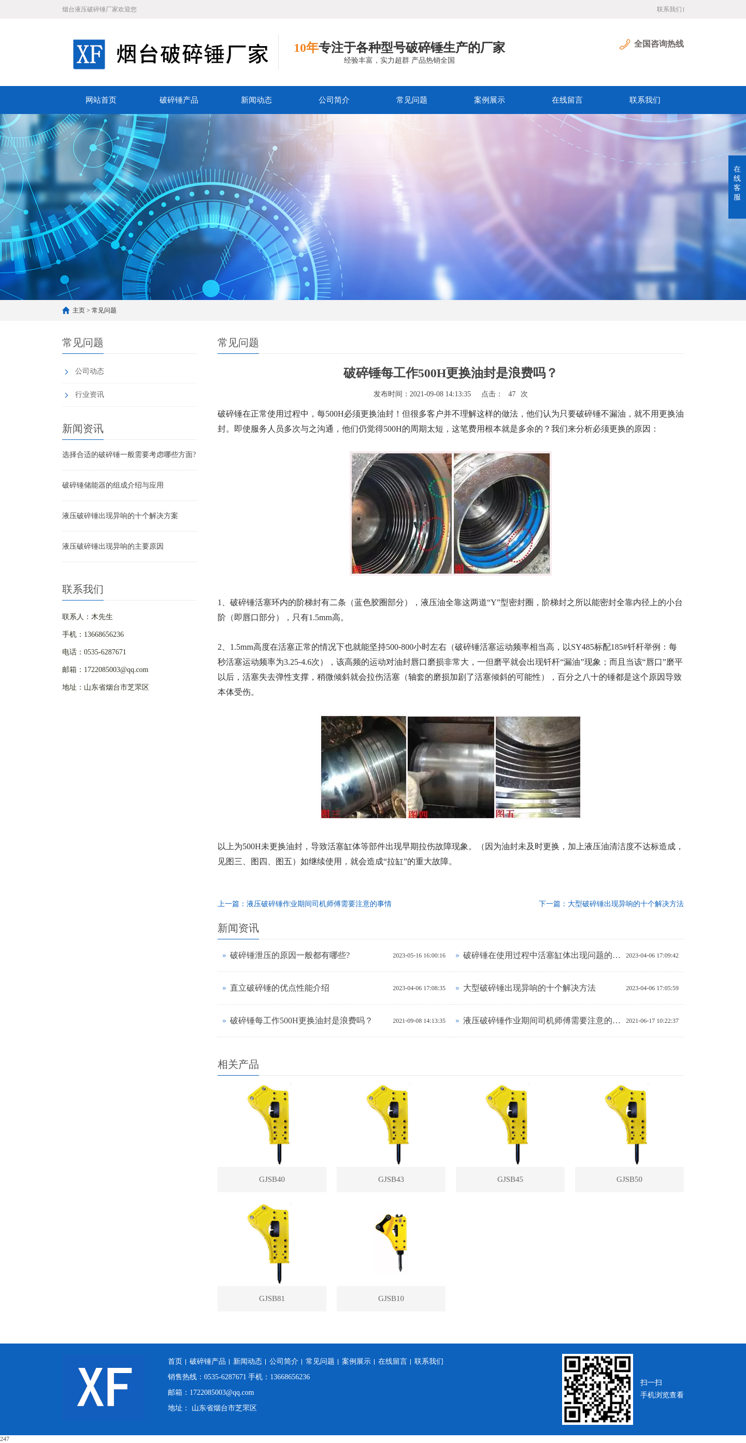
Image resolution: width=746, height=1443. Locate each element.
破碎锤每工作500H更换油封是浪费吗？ (301, 1020)
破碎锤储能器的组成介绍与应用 (113, 485)
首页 (175, 1361)
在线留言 (567, 100)
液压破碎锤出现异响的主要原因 (113, 546)
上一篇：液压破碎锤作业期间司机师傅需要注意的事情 (305, 904)
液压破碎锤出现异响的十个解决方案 (120, 516)
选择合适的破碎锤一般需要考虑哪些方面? (129, 455)
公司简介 (334, 100)
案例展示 (489, 100)
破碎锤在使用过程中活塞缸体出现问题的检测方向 (542, 955)
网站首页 (101, 100)
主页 (79, 310)
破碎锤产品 (179, 100)
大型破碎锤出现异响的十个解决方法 (529, 987)
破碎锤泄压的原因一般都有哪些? (290, 955)
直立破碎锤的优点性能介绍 (279, 987)
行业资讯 (89, 394)
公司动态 (89, 371)
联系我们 (669, 9)
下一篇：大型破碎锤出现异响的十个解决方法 (611, 904)
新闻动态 (256, 100)
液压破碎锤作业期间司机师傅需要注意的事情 (542, 1020)
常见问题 (411, 100)
